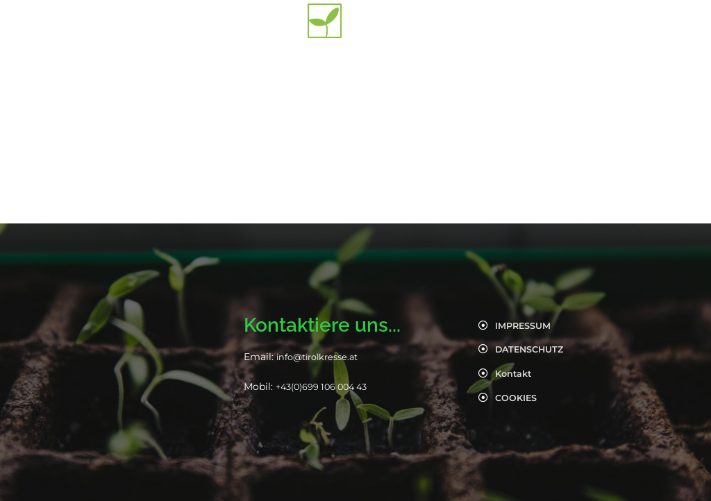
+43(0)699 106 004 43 (328, 386)
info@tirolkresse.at (321, 356)
